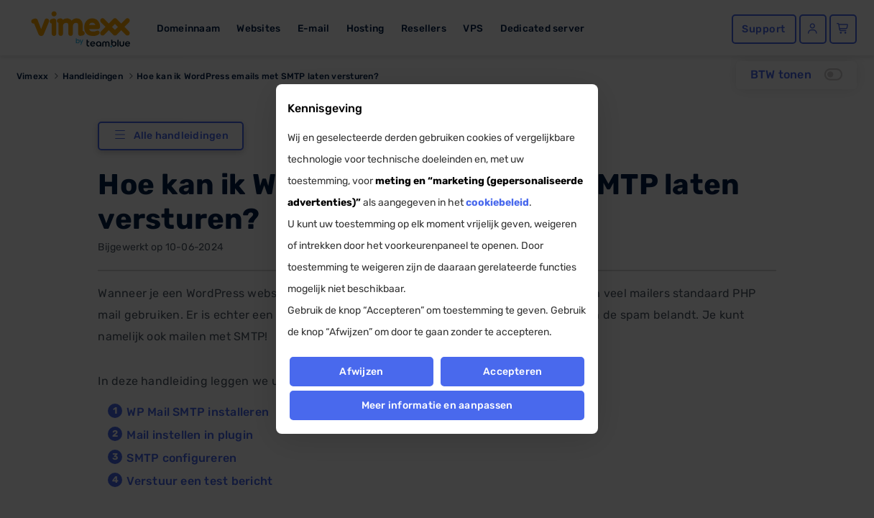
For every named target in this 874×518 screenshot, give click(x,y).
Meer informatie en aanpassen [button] (437, 405)
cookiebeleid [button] (497, 202)
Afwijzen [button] (361, 371)
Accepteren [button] (512, 371)
